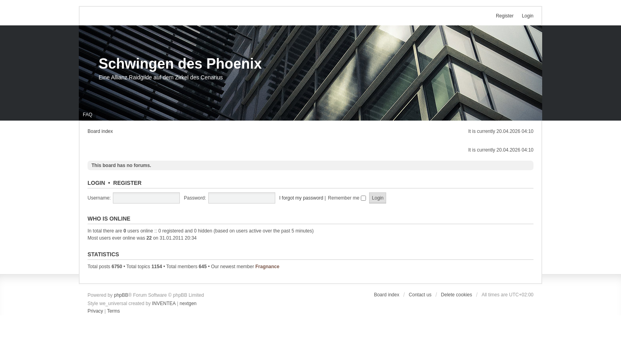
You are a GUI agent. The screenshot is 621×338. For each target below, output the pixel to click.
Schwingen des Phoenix (180, 64)
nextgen (188, 303)
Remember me (347, 198)
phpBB (121, 295)
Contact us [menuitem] (420, 295)
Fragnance (267, 266)
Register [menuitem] (505, 16)
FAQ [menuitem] (87, 114)
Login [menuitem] (527, 16)
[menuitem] (95, 311)
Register (127, 183)
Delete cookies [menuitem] (456, 295)
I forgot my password (301, 198)
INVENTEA (164, 303)
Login (96, 183)
